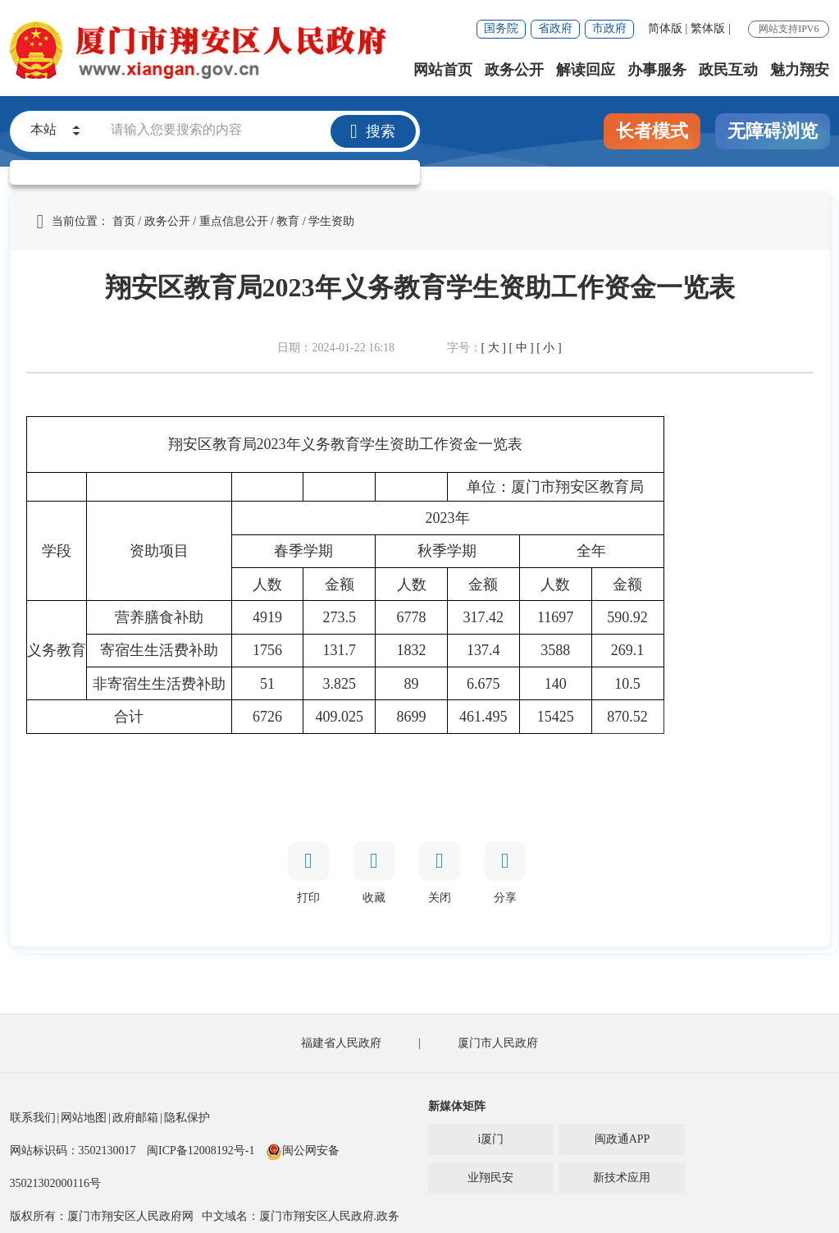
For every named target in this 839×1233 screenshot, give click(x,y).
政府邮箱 (135, 1118)
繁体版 (708, 28)
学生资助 (331, 221)
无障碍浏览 (772, 131)
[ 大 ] (493, 347)
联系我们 (33, 1118)
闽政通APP (622, 1139)
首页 (123, 221)
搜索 (372, 131)
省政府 (555, 28)
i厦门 (491, 1139)
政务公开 (514, 70)
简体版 (665, 28)
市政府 (609, 28)
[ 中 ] (520, 347)
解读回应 (585, 70)
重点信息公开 (233, 221)
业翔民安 (490, 1177)
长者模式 (652, 131)
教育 (287, 221)
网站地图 (84, 1118)
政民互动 (728, 70)
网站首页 (442, 70)
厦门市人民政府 (498, 1043)
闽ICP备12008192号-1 (200, 1150)
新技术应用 (621, 1177)
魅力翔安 (799, 70)
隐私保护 (187, 1118)
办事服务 (656, 70)
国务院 (501, 28)
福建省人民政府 (341, 1043)
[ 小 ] (548, 347)
